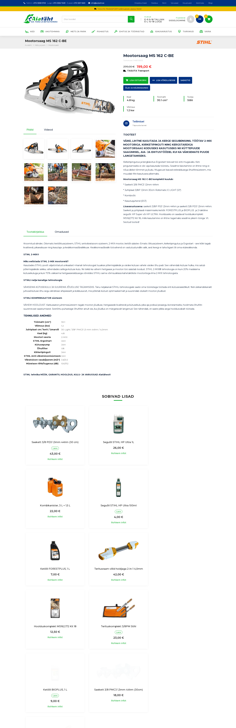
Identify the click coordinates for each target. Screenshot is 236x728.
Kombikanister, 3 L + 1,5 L (181, 442)
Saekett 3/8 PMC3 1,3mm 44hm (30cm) (55, 632)
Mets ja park (40, 45)
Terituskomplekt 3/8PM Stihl (118, 569)
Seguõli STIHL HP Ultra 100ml (55, 505)
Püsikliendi (180, 18)
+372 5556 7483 (58, 3)
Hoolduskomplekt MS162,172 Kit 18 (55, 569)
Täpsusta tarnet (139, 125)
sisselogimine (177, 20)
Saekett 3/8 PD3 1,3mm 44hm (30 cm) (54, 442)
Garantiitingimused (82, 700)
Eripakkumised (141, 3)
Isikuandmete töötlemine (85, 688)
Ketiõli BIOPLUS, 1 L (181, 569)
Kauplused (187, 3)
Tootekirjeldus (35, 232)
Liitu (206, 698)
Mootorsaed (53, 45)
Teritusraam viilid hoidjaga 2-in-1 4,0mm (181, 505)
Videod (48, 129)
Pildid (29, 129)
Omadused (62, 232)
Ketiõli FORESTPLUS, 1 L (118, 505)
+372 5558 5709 (39, 3)
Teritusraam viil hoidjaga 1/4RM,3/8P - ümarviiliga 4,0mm (118, 634)
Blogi (210, 3)
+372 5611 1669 (79, 3)
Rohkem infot (54, 459)
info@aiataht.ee (97, 3)
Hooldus (154, 3)
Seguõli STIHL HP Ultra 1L (117, 442)
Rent (164, 3)
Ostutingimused (80, 694)
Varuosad (174, 3)
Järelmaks (200, 3)
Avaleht (28, 45)
